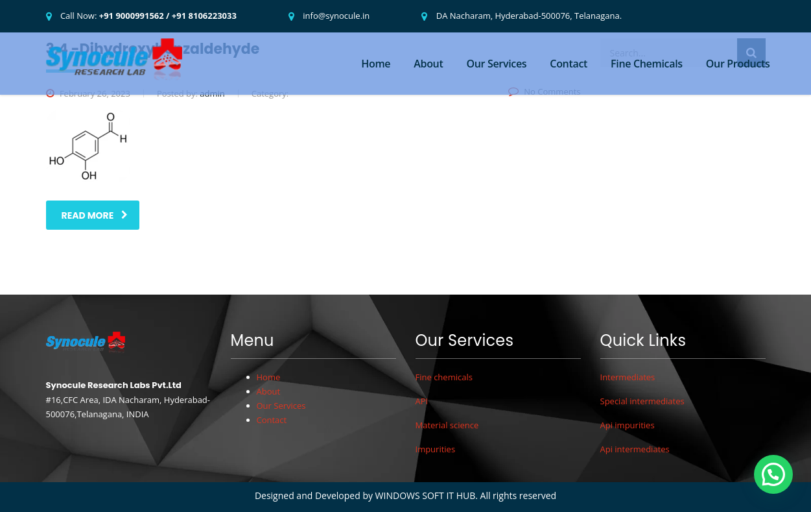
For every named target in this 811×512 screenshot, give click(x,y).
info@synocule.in (336, 15)
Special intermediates (642, 401)
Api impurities (627, 425)
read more (95, 215)
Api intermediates (635, 449)
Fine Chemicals (647, 63)
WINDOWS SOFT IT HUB (425, 495)
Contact (568, 63)
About (428, 63)
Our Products (738, 63)
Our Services (496, 63)
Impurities (436, 449)
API (422, 401)
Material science (447, 425)
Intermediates (627, 377)
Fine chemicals (444, 377)
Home (375, 63)
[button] (773, 474)
